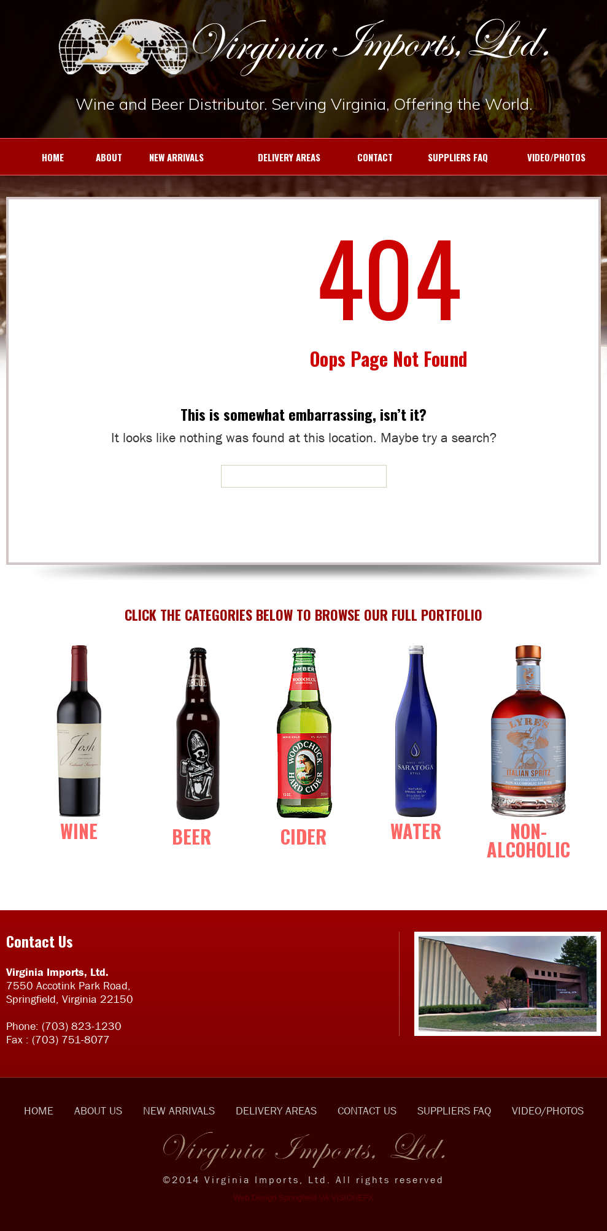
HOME (38, 157)
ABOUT (99, 157)
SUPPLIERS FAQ (446, 157)
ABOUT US (98, 1111)
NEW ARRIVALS (169, 157)
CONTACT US (367, 1111)
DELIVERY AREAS (268, 157)
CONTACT (363, 157)
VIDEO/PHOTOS (543, 157)
